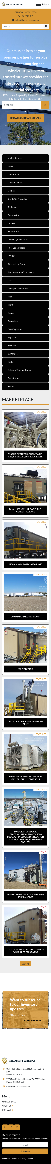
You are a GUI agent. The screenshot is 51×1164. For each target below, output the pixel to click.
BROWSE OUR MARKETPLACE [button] (25, 118)
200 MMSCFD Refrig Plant (25, 616)
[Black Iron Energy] (18, 1060)
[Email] (25, 1144)
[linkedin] (5, 1127)
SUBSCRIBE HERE (32, 1020)
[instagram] (17, 1127)
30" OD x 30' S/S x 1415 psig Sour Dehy (25, 722)
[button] (45, 105)
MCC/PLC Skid (25, 669)
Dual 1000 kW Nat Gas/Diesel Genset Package (25, 510)
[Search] (23, 26)
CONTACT (7, 1110)
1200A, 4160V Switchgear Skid (25, 564)
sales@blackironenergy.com (27, 20)
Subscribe (25, 1151)
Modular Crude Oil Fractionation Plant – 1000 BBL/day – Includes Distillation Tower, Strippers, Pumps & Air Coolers (25, 836)
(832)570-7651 (28, 16)
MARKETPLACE (9, 1102)
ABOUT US (6, 1106)
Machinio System (9, 1158)
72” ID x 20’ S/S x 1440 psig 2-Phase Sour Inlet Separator (25, 950)
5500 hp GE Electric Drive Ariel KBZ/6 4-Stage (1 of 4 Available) (25, 455)
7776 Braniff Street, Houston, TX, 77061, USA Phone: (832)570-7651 (25, 1080)
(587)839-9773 (30, 12)
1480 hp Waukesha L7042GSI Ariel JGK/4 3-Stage (25, 895)
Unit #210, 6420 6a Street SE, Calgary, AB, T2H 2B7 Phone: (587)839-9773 (26, 1072)
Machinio (31, 1158)
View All (25, 963)
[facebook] (11, 1127)
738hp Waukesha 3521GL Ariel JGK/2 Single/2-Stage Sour (25, 777)
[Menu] (38, 4)
